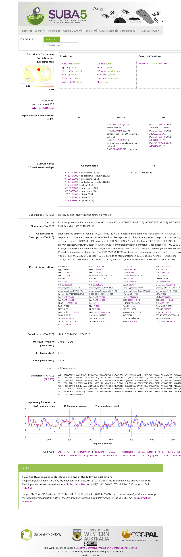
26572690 (118, 140)
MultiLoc (101, 67)
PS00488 (167, 309)
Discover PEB (150, 30)
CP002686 (165, 273)
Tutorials (54, 30)
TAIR (165, 455)
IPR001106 (69, 297)
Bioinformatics (142, 497)
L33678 (66, 276)
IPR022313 (166, 297)
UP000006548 (104, 312)
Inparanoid (127, 451)
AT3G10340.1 (156, 140)
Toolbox (90, 30)
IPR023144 (69, 300)
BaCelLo (101, 63)
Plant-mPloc (68, 71)
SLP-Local (102, 74)
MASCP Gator (145, 451)
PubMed (27, 487)
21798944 (160, 124)
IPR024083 (100, 300)
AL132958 (132, 270)
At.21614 (133, 321)
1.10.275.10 (101, 279)
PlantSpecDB (77, 455)
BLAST (49, 379)
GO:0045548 (97, 285)
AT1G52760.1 (71, 188)
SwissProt (143, 63)
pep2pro (99, 451)
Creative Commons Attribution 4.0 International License (106, 547)
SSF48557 (70, 318)
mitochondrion (114, 71)
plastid (72, 67)
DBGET (112, 451)
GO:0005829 (66, 282)
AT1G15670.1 (156, 127)
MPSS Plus (174, 451)
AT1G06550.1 (71, 191)
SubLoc (100, 78)
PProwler (101, 71)
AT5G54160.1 (71, 200)
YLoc (99, 82)
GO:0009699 (164, 282)
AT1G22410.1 (71, 194)
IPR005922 (100, 297)
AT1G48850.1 (71, 197)
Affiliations (127, 30)
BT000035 (132, 273)
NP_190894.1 (167, 312)
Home (27, 30)
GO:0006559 (97, 282)
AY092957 (165, 270)
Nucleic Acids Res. (76, 484)
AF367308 (98, 270)
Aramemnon (83, 451)
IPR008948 (133, 297)
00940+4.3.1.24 (167, 300)
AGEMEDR (164, 303)
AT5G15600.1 (156, 146)
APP (69, 451)
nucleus (76, 78)
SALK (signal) (150, 455)
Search (40, 30)
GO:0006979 (131, 282)
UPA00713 (170, 321)
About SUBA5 (72, 30)
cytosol (76, 63)
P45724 (134, 294)
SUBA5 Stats (108, 30)
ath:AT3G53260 (70, 303)
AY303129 (98, 273)
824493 (132, 279)
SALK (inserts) (131, 455)
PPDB (62, 455)
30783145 (118, 130)
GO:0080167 (131, 285)
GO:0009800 (66, 285)
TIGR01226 (103, 321)
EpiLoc (65, 67)
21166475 (118, 149)
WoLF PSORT (68, 82)
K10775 (95, 303)
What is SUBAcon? (42, 107)
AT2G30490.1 (71, 176)
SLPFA (65, 74)
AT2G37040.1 (71, 172)
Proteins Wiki (110, 455)
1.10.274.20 (70, 279)
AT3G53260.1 (156, 134)
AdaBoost (67, 63)
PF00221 (131, 306)
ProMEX (94, 455)
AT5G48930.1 (71, 185)
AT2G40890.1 (71, 182)
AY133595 (67, 273)
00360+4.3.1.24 (134, 300)
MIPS (161, 451)
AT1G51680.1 (71, 179)
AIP (60, 451)
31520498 (118, 124)
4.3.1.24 (100, 267)
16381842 (162, 63)
